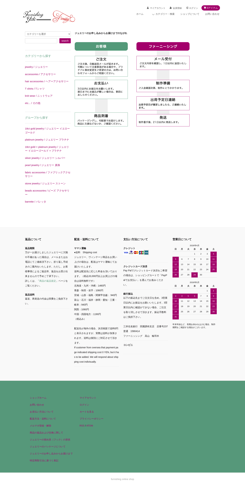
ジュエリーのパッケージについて (48, 446)
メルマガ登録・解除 (40, 425)
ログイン (193, 8)
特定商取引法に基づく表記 (44, 460)
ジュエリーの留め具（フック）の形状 (50, 439)
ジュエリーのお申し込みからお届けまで (51, 453)
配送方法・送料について (43, 418)
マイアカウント (157, 8)
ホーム (139, 14)
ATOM (89, 425)
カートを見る (87, 411)
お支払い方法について (42, 411)
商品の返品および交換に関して (46, 432)
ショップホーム (38, 397)
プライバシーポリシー (91, 418)
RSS (82, 425)
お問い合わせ (212, 14)
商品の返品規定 (47, 281)
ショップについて (189, 14)
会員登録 (177, 8)
